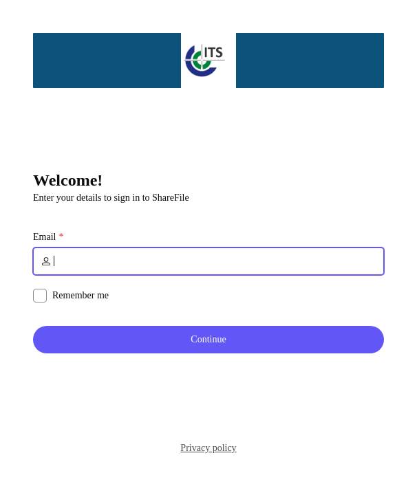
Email (44, 237)
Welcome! (68, 180)
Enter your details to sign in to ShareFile (111, 197)
